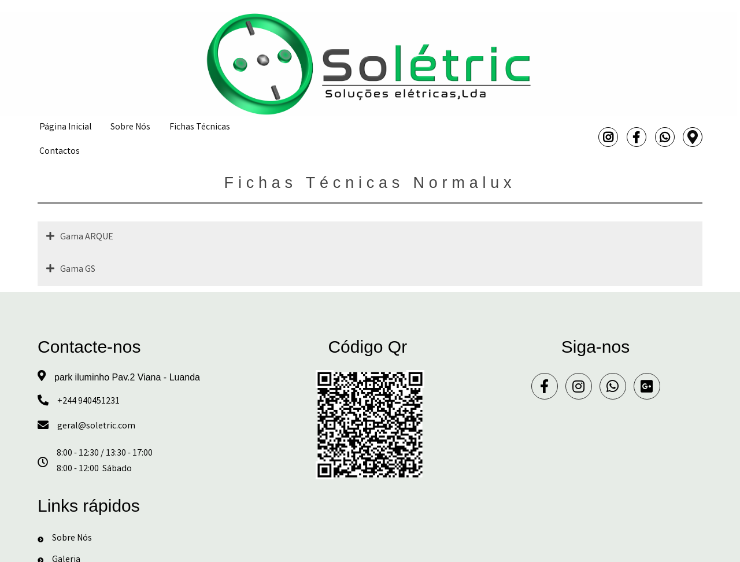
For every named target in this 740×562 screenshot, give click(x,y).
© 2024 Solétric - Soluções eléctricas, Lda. (370, 548)
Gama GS (77, 270)
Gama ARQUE (86, 237)
